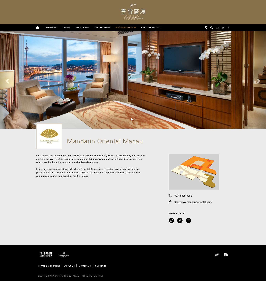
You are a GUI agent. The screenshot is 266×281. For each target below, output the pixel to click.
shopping (52, 27)
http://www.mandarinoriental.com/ (193, 201)
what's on (82, 27)
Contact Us (85, 265)
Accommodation (125, 27)
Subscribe (100, 265)
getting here (102, 27)
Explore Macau (150, 27)
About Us (69, 265)
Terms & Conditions (49, 265)
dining (67, 27)
